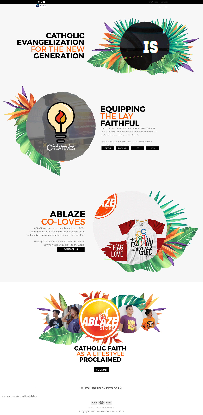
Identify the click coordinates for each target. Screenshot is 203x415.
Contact (164, 2)
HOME (91, 408)
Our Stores (153, 2)
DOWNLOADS (108, 408)
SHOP (98, 408)
